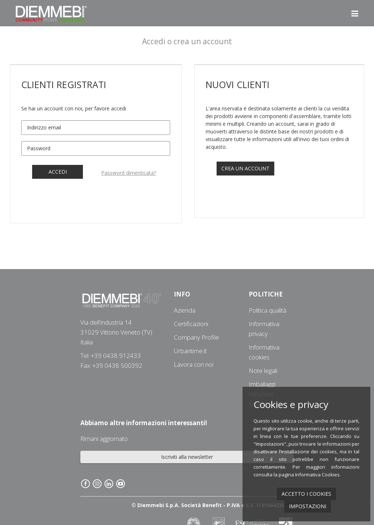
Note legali (263, 370)
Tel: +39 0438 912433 (110, 355)
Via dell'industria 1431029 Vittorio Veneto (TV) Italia (116, 332)
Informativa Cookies (317, 474)
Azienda (184, 310)
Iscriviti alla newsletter (187, 456)
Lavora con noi (193, 364)
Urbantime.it (190, 351)
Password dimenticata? (128, 172)
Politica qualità (267, 310)
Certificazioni (191, 324)
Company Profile (196, 337)
